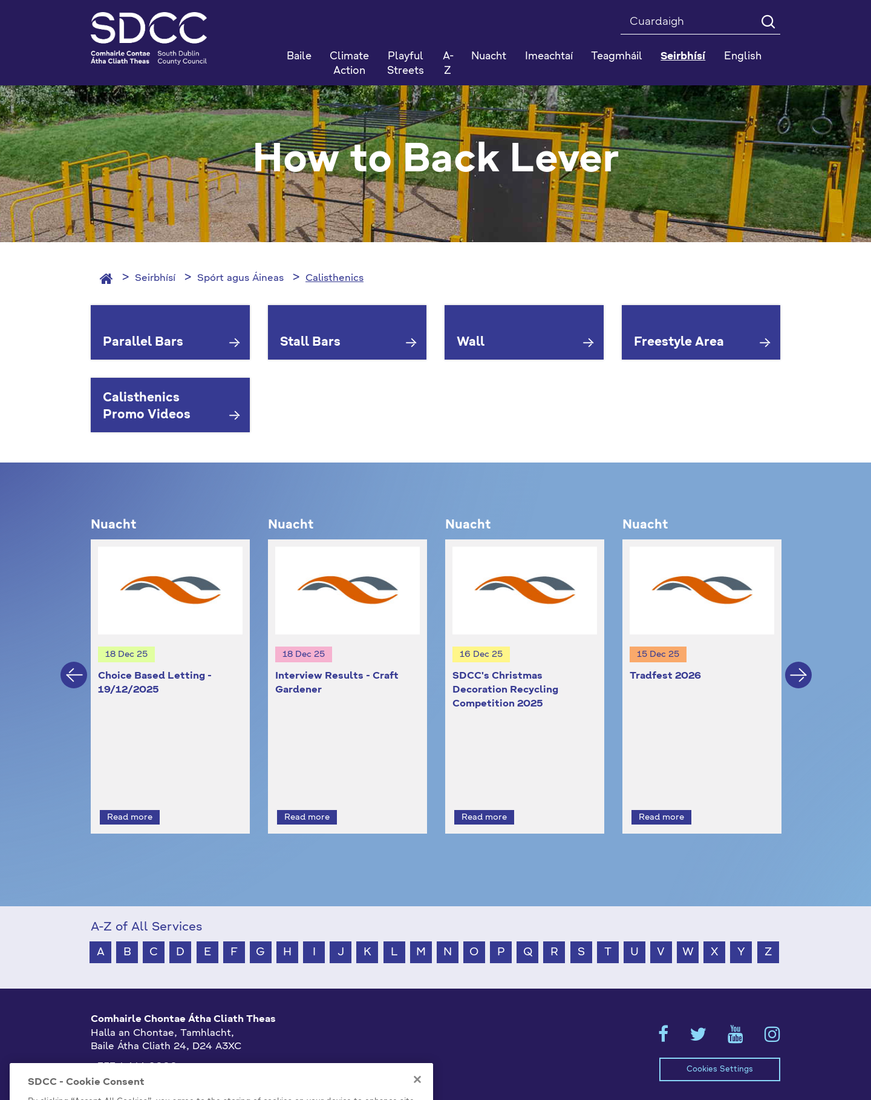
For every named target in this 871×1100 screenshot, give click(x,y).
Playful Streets (405, 63)
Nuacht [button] (488, 56)
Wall (470, 343)
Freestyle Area (679, 343)
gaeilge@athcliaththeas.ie (153, 1065)
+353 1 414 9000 (134, 1045)
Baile (299, 56)
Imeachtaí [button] (549, 56)
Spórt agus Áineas (240, 278)
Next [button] (798, 664)
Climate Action (349, 63)
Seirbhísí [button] (683, 56)
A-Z (448, 63)
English (743, 56)
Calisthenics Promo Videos (147, 407)
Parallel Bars (143, 343)
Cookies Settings (720, 1047)
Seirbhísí (155, 278)
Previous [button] (73, 664)
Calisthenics (334, 278)
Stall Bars (310, 343)
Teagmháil (616, 56)
